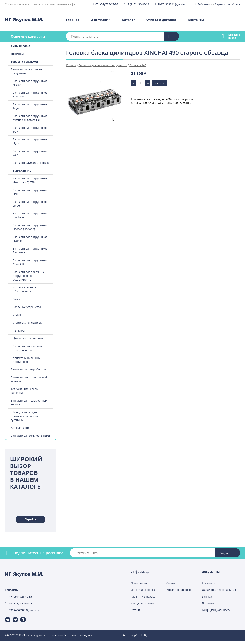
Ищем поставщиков (179, 590)
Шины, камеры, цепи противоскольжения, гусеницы (24, 416)
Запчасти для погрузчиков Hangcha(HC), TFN (30, 180)
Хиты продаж (20, 46)
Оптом (170, 583)
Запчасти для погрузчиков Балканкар (30, 250)
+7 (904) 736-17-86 (106, 4)
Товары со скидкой (24, 61)
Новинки (17, 54)
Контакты (196, 20)
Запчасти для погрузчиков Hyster (30, 141)
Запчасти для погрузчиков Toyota (30, 106)
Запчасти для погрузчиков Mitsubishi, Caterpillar (30, 118)
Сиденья (18, 315)
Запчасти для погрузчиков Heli (30, 192)
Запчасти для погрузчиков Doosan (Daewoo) (30, 227)
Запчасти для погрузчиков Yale (30, 153)
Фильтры (19, 330)
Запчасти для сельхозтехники (30, 435)
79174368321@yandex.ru (173, 4)
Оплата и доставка (161, 20)
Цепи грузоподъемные (28, 338)
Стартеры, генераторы (27, 322)
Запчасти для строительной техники (29, 379)
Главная (72, 20)
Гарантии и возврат (144, 596)
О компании (101, 20)
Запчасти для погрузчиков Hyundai (30, 238)
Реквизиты (209, 583)
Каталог (128, 20)
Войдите (203, 4)
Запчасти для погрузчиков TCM (30, 129)
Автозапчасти (20, 428)
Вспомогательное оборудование (24, 289)
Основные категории (28, 36)
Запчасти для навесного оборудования (28, 348)
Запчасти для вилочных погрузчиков (26, 71)
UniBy (143, 635)
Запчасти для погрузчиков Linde (30, 203)
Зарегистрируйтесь (227, 4)
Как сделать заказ (142, 603)
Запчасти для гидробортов (28, 369)
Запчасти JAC (22, 170)
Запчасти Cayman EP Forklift (31, 163)
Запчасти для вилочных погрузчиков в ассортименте (28, 275)
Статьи (135, 610)
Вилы (16, 299)
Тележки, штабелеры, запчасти (25, 391)
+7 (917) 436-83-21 (137, 4)
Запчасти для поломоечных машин (29, 402)
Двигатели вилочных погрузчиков (26, 359)
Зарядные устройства (27, 307)
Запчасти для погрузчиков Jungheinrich (30, 215)
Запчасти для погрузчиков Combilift (30, 262)
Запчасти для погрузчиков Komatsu (30, 94)
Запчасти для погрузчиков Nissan (30, 83)
